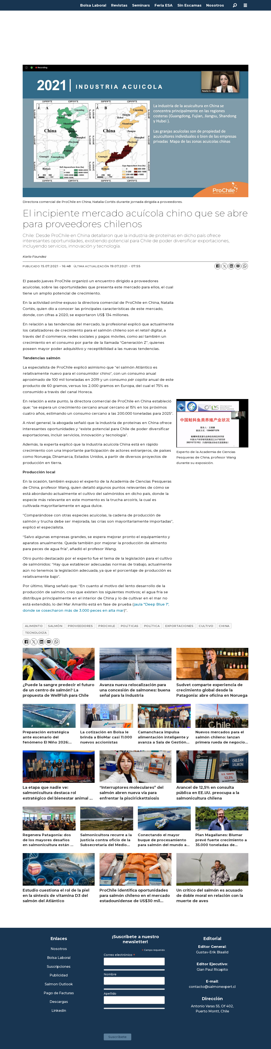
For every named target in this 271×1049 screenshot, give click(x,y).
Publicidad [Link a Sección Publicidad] (59, 975)
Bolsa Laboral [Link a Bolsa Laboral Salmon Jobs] (59, 958)
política (152, 626)
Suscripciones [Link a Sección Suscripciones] (59, 966)
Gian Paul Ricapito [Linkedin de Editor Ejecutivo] (212, 970)
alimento (34, 626)
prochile (106, 626)
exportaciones (179, 626)
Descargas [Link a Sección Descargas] (59, 1002)
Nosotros (215, 5)
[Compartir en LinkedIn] (231, 266)
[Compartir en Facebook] (217, 266)
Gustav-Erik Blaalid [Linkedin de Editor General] (212, 952)
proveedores (80, 626)
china (224, 626)
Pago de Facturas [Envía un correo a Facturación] (59, 993)
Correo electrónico (119, 955)
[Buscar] (235, 5)
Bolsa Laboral (93, 5)
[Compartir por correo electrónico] (238, 266)
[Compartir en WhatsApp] (245, 266)
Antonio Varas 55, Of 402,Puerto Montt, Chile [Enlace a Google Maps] (212, 1008)
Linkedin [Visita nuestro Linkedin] (58, 1010)
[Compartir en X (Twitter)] (224, 266)
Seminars (141, 5)
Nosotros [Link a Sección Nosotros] (59, 949)
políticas (129, 626)
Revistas (119, 5)
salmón (55, 626)
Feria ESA (164, 5)
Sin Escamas (189, 5)
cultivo (206, 626)
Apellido (110, 993)
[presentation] (136, 1019)
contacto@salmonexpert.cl (212, 987)
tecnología (36, 632)
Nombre (110, 974)
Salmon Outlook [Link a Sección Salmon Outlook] (59, 984)
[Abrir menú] (245, 5)
